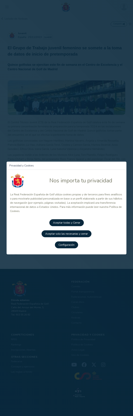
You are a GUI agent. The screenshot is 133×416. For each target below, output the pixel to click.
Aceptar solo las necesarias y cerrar (66, 234)
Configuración (66, 245)
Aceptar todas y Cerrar (66, 223)
